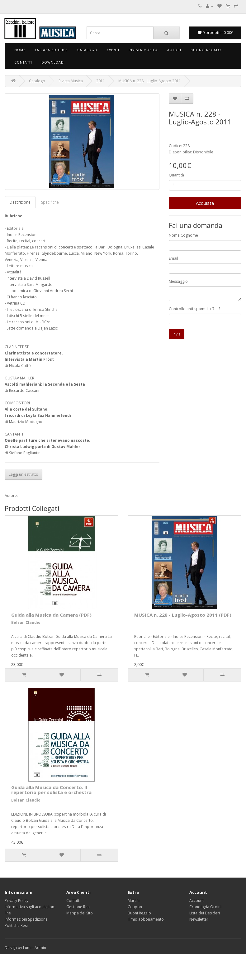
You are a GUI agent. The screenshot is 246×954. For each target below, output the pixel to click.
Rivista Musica (143, 50)
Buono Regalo (206, 50)
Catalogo (87, 50)
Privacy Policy (16, 900)
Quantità (176, 175)
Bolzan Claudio (25, 622)
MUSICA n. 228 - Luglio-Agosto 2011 (149, 81)
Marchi (134, 900)
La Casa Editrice (51, 50)
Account (196, 900)
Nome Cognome (183, 235)
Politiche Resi (16, 925)
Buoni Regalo (139, 913)
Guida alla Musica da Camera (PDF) (51, 615)
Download (52, 62)
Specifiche (50, 202)
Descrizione (20, 202)
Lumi (27, 947)
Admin (40, 947)
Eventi (113, 50)
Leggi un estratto (23, 474)
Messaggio (178, 281)
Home (20, 50)
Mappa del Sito (79, 913)
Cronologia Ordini (205, 906)
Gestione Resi (78, 906)
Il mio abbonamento (146, 919)
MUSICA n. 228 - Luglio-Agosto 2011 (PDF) (182, 615)
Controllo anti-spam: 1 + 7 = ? (194, 308)
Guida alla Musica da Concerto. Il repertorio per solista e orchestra (51, 790)
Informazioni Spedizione (26, 919)
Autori (174, 50)
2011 (100, 81)
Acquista (205, 203)
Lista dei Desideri (204, 913)
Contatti (23, 62)
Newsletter (198, 919)
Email (173, 258)
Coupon (135, 906)
